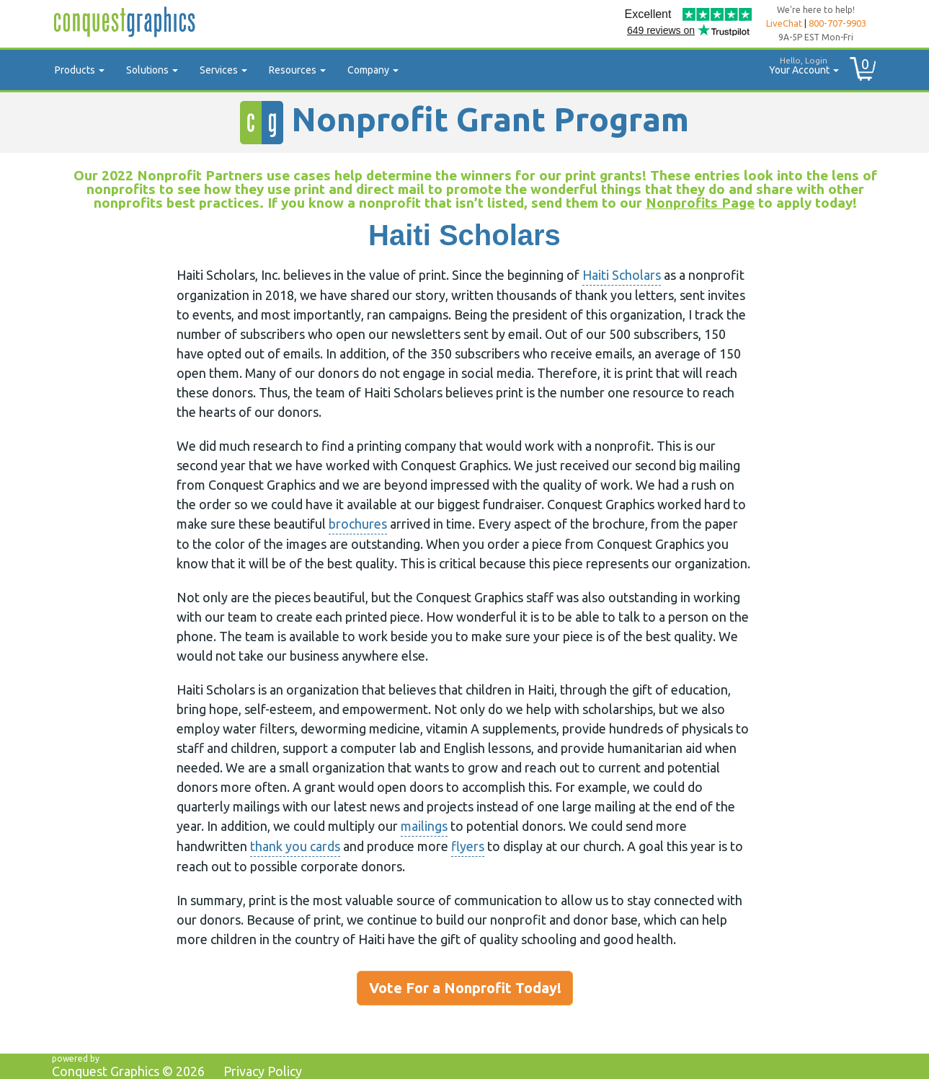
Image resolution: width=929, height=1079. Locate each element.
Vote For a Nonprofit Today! (465, 987)
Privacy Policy (262, 1071)
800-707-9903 (837, 23)
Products (80, 70)
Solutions (152, 70)
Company (373, 70)
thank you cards (295, 846)
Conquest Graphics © (128, 1071)
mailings (424, 826)
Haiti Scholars (621, 275)
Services (223, 70)
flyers (467, 846)
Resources (297, 70)
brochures (358, 523)
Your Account (798, 64)
